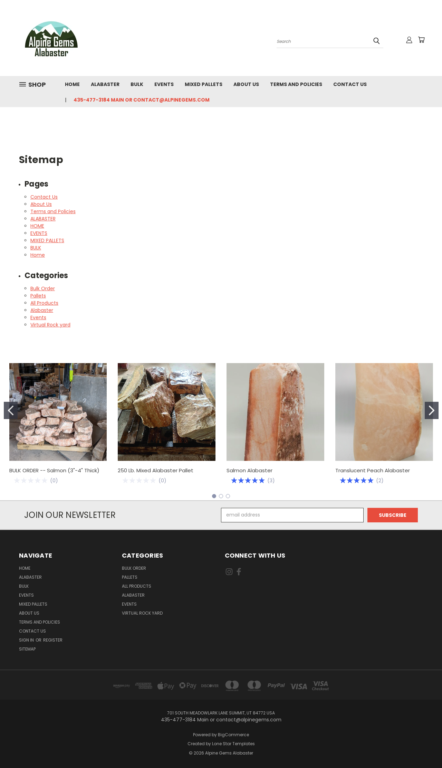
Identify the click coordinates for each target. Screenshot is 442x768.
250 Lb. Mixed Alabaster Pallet (155, 470)
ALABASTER (105, 84)
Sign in (27, 640)
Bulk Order (42, 288)
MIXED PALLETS (203, 84)
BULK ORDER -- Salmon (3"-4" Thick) (54, 470)
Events (38, 317)
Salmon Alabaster (249, 470)
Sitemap (27, 649)
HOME (72, 84)
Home (37, 255)
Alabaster (41, 310)
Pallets (38, 295)
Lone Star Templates (233, 744)
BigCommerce (233, 735)
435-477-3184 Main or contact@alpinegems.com (142, 99)
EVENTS (164, 84)
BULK (137, 84)
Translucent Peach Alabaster (372, 470)
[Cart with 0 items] (421, 39)
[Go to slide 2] (432, 410)
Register (53, 640)
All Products (44, 303)
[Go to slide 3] (228, 496)
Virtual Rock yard (50, 324)
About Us (246, 84)
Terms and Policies (296, 84)
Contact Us (350, 84)
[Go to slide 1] (11, 410)
